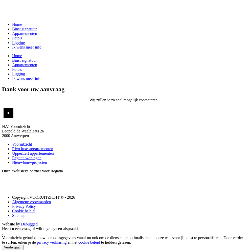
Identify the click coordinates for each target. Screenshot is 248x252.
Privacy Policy (24, 206)
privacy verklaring (52, 242)
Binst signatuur (24, 29)
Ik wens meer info (26, 47)
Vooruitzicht (22, 144)
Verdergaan (12, 247)
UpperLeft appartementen (33, 153)
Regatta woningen (26, 158)
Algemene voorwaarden (31, 202)
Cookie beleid (23, 211)
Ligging (18, 42)
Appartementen (24, 33)
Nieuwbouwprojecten (29, 162)
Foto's (17, 38)
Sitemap (18, 215)
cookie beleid (89, 242)
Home (17, 24)
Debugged (29, 224)
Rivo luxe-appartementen (32, 149)
